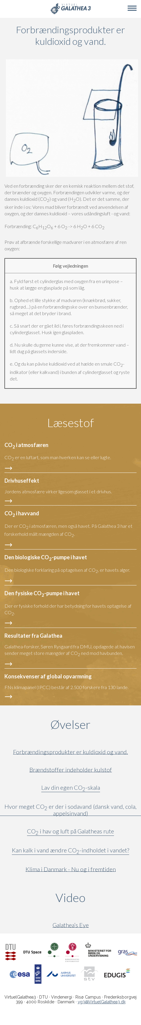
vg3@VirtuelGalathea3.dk (102, 1001)
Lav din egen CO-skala (70, 788)
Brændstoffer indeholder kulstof (70, 769)
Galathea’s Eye (71, 925)
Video (98, 897)
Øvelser (70, 724)
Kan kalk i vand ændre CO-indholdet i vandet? (70, 851)
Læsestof (70, 423)
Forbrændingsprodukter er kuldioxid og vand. (70, 751)
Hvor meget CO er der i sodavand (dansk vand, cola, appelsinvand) (70, 810)
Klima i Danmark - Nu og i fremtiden (71, 869)
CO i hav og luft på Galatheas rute (70, 832)
